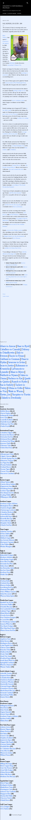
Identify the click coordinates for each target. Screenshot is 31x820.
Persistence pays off (10, 272)
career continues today (18, 100)
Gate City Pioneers (6, 768)
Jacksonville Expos (6, 516)
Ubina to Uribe (15, 388)
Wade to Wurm (15, 391)
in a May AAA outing (22, 118)
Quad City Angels (6, 656)
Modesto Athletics (6, 557)
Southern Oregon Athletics (9, 716)
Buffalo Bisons (5, 411)
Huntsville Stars (5, 521)
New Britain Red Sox (7, 493)
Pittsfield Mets (5, 746)
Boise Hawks (4, 710)
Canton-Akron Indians (7, 484)
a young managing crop (18, 145)
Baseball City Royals (6, 602)
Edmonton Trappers (7, 460)
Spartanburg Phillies (6, 695)
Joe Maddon (12, 149)
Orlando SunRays (6, 525)
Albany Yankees (5, 482)
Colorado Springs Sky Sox (8, 458)
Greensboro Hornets (7, 688)
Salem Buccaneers (6, 594)
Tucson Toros (4, 471)
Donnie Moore (16, 165)
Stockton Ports (5, 572)
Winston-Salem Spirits (7, 596)
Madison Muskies (6, 652)
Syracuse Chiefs (5, 443)
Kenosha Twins (5, 650)
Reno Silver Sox (5, 561)
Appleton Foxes (5, 639)
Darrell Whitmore (14, 214)
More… (19, 13)
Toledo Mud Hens (6, 447)
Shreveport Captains (7, 542)
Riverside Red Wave (6, 564)
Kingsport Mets (5, 794)
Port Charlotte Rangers (8, 617)
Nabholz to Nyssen (9, 375)
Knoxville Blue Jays (6, 518)
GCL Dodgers (5, 806)
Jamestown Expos (6, 740)
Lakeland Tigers (5, 611)
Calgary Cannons (6, 456)
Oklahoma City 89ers (7, 424)
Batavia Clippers (5, 729)
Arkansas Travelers (6, 531)
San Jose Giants (5, 570)
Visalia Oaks (4, 574)
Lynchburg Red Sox (6, 587)
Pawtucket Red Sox (6, 437)
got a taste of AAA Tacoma (10, 114)
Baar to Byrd (23, 346)
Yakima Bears (4, 720)
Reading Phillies (5, 495)
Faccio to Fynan (16, 355)
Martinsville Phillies (6, 796)
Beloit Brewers (5, 641)
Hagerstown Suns (6, 486)
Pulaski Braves (5, 800)
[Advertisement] (15, 317)
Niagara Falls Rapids (6, 742)
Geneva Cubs (4, 736)
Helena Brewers (5, 772)
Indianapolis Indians (6, 415)
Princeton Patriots (6, 798)
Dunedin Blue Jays (6, 607)
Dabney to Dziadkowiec (14, 351)
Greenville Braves (5, 514)
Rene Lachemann (17, 206)
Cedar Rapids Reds (6, 645)
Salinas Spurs (4, 566)
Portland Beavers (5, 467)
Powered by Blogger (15, 815)
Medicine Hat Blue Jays (7, 776)
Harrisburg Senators (6, 488)
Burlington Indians (6, 785)
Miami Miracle (5, 613)
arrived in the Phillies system (14, 230)
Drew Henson (16, 238)
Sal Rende (12, 63)
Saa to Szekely (6, 384)
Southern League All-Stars (8, 503)
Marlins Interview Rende (11, 282)
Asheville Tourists (6, 673)
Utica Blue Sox (5, 751)
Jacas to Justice (7, 365)
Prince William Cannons (8, 592)
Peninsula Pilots (5, 589)
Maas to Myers (17, 372)
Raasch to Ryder (19, 381)
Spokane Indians (5, 718)
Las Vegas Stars (5, 463)
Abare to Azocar (8, 346)
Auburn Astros (5, 727)
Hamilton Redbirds (6, 738)
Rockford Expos (5, 658)
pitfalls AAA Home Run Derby (13, 248)
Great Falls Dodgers (6, 770)
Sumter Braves (5, 697)
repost (7, 296)
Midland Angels (5, 538)
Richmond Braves (6, 439)
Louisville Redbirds (6, 420)
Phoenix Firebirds (6, 465)
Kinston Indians (5, 585)
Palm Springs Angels (7, 559)
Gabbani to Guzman (10, 359)
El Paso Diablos (5, 533)
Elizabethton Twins (6, 787)
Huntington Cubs (6, 789)
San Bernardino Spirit (7, 568)
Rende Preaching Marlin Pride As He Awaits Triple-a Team (16, 276)
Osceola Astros (5, 615)
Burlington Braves (6, 643)
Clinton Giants (5, 647)
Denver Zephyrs (5, 413)
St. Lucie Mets (5, 619)
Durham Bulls (4, 581)
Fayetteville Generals (7, 684)
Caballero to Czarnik (10, 349)
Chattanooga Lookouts (8, 510)
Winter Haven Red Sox (7, 630)
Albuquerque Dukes (7, 454)
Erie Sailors (3, 733)
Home (5, 13)
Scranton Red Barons (7, 435)
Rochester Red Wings (7, 441)
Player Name (11, 13)
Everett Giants (5, 714)
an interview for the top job (12, 204)
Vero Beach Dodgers (6, 626)
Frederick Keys (5, 583)
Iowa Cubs (3, 417)
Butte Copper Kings (6, 766)
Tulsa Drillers (4, 544)
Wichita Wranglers (6, 546)
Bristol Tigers (4, 783)
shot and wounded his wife (16, 169)
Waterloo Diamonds (6, 665)
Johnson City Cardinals (7, 791)
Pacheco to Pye (15, 378)
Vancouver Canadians (7, 473)
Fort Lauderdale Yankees (8, 609)
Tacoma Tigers (5, 469)
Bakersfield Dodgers (6, 555)
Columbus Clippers (6, 432)
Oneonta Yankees (5, 744)
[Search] (27, 2)
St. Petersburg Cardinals (8, 622)
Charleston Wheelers (7, 682)
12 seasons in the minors (6, 41)
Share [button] (4, 294)
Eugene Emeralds (5, 712)
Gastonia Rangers (6, 686)
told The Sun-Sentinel (15, 193)
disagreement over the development (14, 236)
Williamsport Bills (6, 497)
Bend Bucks (4, 708)
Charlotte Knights (6, 508)
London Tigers (5, 490)
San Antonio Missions (7, 540)
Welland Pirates (5, 755)
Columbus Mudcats (6, 512)
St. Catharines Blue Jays (7, 748)
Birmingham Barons (6, 506)
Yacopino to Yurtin (21, 394)
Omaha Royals (5, 426)
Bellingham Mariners (7, 705)
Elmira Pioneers (5, 731)
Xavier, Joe (5, 394)
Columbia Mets (5, 677)
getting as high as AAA (19, 90)
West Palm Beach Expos (7, 628)
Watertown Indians (6, 753)
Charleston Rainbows (7, 680)
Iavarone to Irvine (16, 362)
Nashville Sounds (6, 422)
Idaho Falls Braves (6, 774)
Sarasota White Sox (6, 624)
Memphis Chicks (5, 523)
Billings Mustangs (6, 763)
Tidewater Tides (5, 445)
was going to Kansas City (14, 65)
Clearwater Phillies (6, 604)
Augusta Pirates (5, 675)
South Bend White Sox (7, 660)
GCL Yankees (4, 809)
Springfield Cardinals (7, 662)
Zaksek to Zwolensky (11, 397)
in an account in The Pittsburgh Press (15, 82)
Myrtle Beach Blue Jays (7, 690)
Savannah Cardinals (6, 693)
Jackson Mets (4, 536)
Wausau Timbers (5, 667)
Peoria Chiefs (4, 654)
